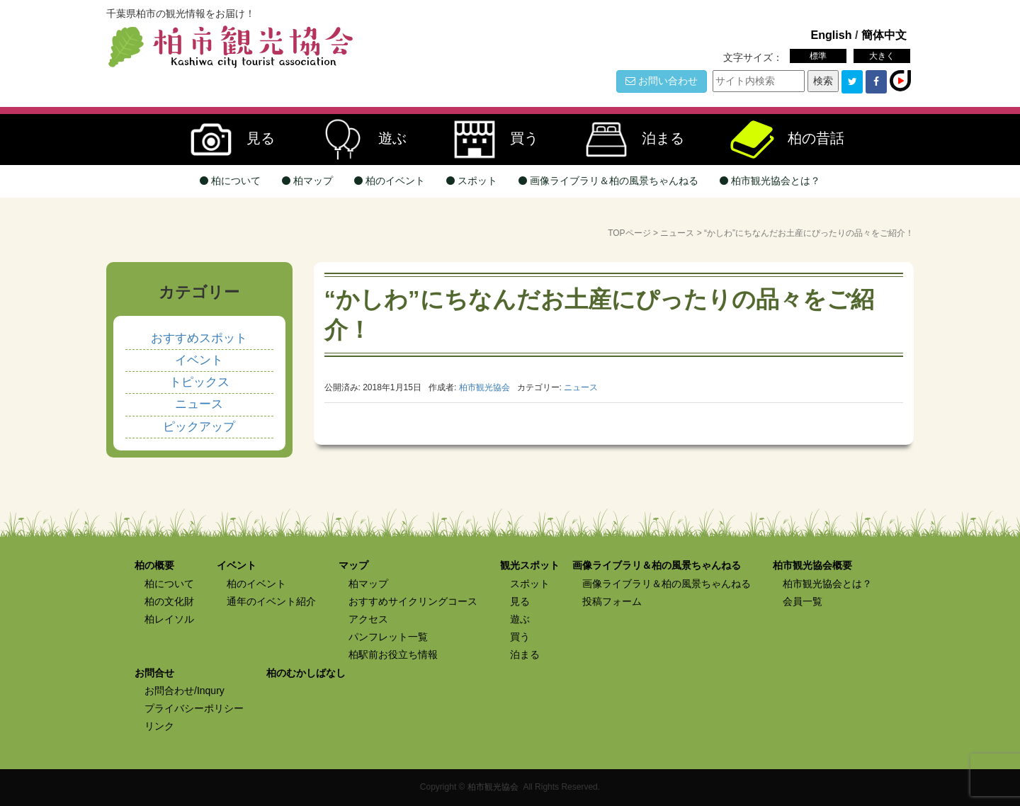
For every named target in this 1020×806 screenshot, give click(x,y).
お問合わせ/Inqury (184, 690)
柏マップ (307, 180)
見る (225, 139)
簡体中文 (884, 34)
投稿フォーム (612, 601)
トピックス (199, 382)
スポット (471, 180)
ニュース (677, 233)
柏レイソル (169, 619)
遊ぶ (357, 139)
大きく (882, 56)
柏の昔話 (780, 139)
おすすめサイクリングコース (412, 601)
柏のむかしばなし (306, 673)
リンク (159, 726)
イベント (199, 360)
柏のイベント (389, 180)
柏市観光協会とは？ (770, 180)
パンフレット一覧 (388, 636)
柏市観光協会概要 (812, 565)
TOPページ (629, 233)
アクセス (368, 619)
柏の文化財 (169, 601)
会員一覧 (802, 601)
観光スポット (530, 565)
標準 (818, 56)
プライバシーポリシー (194, 708)
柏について (230, 180)
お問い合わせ (661, 80)
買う (488, 139)
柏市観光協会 (493, 787)
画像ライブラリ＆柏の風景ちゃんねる (608, 180)
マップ (353, 565)
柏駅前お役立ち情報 (393, 654)
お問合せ (154, 673)
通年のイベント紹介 (271, 601)
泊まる (627, 139)
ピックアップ (199, 426)
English (830, 34)
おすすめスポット (199, 338)
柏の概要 (154, 565)
